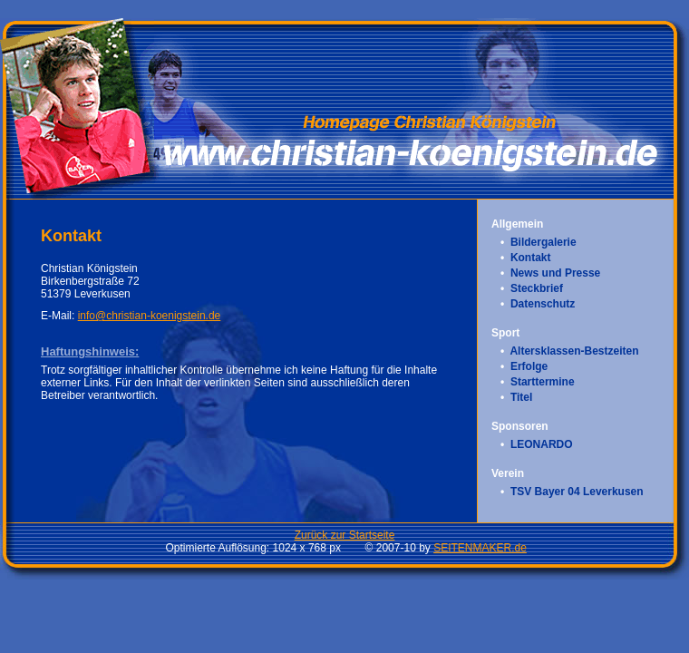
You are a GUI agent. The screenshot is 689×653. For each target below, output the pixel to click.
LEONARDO (541, 444)
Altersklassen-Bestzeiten (573, 351)
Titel (521, 397)
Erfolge (529, 366)
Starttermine (542, 381)
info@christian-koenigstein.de (149, 315)
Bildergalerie (543, 242)
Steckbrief (536, 288)
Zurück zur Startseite (345, 535)
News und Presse (555, 273)
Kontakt (530, 257)
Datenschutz (542, 303)
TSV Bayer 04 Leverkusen (577, 491)
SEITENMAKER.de (480, 547)
